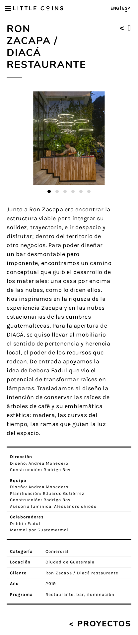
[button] (49, 191)
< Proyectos (100, 623)
